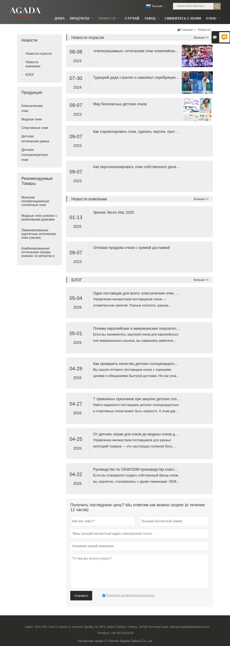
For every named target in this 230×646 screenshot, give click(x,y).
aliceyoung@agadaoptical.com (189, 626)
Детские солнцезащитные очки (34, 154)
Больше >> (201, 37)
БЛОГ (29, 74)
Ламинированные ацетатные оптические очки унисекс (38, 233)
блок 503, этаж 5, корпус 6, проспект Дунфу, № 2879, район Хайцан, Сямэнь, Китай (91, 626)
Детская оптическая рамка (35, 139)
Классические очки (32, 108)
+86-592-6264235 (122, 633)
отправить (81, 595)
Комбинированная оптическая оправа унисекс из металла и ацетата (37, 254)
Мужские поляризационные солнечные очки (35, 201)
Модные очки (31, 119)
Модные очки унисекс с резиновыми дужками (39, 217)
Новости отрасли (38, 53)
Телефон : (104, 633)
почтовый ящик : (159, 626)
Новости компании (32, 64)
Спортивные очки (34, 128)
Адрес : (30, 626)
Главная (186, 30)
